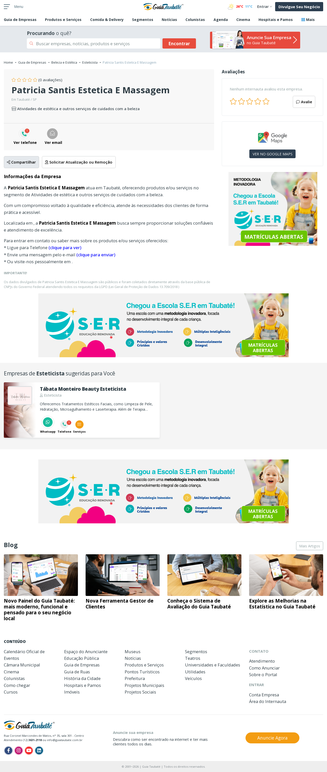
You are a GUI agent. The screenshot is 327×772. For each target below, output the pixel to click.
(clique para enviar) (95, 255)
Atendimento (262, 661)
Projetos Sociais (140, 692)
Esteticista (90, 62)
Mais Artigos (309, 546)
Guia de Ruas (77, 672)
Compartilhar (21, 162)
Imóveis (72, 692)
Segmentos (142, 19)
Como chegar (17, 685)
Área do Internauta (267, 701)
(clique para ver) (65, 247)
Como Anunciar (264, 668)
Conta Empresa (264, 695)
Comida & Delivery (107, 19)
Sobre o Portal (263, 674)
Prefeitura (135, 678)
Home (8, 62)
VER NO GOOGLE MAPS (273, 154)
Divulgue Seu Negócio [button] (299, 6)
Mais (308, 19)
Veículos (193, 678)
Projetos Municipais (144, 685)
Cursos (11, 692)
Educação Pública (81, 658)
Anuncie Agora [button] (272, 738)
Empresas (20, 19)
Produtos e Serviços (63, 19)
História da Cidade (82, 678)
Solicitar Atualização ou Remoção (78, 162)
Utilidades (195, 672)
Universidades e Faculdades (212, 665)
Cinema (243, 19)
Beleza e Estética (64, 62)
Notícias (169, 19)
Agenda (221, 19)
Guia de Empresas (32, 62)
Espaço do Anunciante (86, 651)
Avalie (304, 101)
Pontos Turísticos (142, 672)
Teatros (192, 658)
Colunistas (195, 19)
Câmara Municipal (22, 665)
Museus (133, 651)
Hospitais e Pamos (276, 19)
